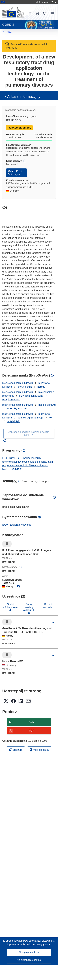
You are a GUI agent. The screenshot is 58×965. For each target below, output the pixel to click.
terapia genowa (11, 399)
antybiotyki (13, 421)
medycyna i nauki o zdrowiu (17, 383)
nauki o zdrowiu (47, 405)
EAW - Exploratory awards (16, 524)
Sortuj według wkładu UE (29, 607)
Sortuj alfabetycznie (10, 605)
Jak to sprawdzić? (45, 2)
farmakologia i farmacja (30, 417)
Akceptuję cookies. (29, 952)
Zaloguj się (30, 13)
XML (31, 721)
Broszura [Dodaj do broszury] (15, 749)
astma (41, 386)
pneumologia (24, 386)
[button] (37, 13)
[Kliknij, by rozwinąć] (53, 623)
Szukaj (45, 13)
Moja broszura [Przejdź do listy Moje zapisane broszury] (39, 749)
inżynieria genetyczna (31, 395)
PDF (31, 730)
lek (50, 417)
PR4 (9, 32)
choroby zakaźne (17, 408)
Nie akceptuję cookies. (29, 960)
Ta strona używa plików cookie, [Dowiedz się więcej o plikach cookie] (20, 940)
